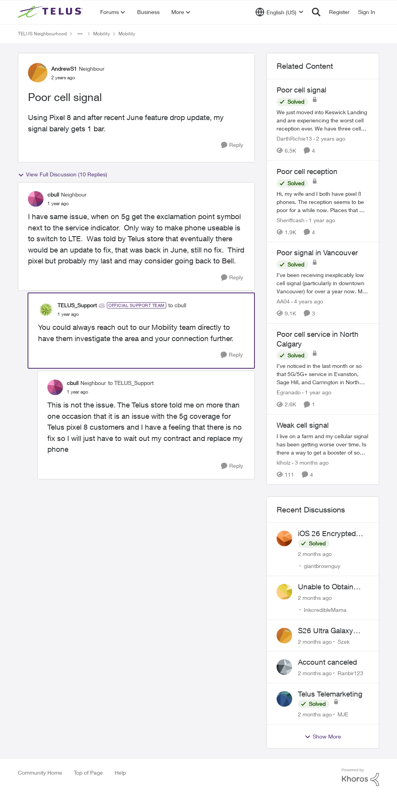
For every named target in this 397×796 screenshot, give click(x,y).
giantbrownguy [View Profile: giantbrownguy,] (322, 566)
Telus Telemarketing (330, 694)
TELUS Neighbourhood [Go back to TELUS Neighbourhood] (42, 34)
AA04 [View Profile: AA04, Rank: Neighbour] (283, 301)
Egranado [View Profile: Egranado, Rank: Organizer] (289, 392)
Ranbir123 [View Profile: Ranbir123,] (350, 673)
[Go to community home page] (51, 12)
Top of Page (88, 772)
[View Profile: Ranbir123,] (284, 667)
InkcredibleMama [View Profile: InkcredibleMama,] (325, 609)
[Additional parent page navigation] (80, 33)
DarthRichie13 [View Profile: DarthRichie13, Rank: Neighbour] (294, 138)
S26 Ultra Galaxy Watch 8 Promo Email (333, 631)
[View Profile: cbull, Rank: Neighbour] (36, 199)
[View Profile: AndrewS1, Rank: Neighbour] (37, 72)
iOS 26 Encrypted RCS (327, 533)
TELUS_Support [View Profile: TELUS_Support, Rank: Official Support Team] (77, 305)
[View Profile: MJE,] (284, 699)
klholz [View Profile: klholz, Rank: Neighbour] (284, 462)
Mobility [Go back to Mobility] (101, 34)
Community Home (40, 772)
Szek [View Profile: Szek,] (344, 641)
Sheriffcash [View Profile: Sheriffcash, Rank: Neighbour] (291, 219)
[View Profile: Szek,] (284, 635)
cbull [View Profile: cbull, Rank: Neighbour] (53, 194)
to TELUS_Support (130, 383)
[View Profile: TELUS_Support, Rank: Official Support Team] (46, 309)
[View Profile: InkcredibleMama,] (284, 591)
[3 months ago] (310, 462)
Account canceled (327, 662)
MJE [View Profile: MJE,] (343, 714)
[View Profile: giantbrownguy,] (284, 538)
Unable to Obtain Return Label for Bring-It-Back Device (332, 587)
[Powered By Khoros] (360, 777)
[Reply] (232, 145)
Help (120, 772)
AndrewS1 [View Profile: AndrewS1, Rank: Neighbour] (64, 68)
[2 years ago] (329, 138)
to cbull (177, 305)
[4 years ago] (307, 301)
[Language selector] (279, 12)
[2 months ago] (315, 554)
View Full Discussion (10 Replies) (62, 174)
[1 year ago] (320, 220)
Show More (323, 736)
